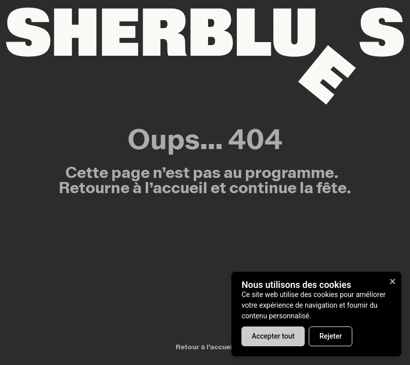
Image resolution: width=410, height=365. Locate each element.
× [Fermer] (392, 281)
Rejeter (330, 336)
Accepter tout (273, 336)
